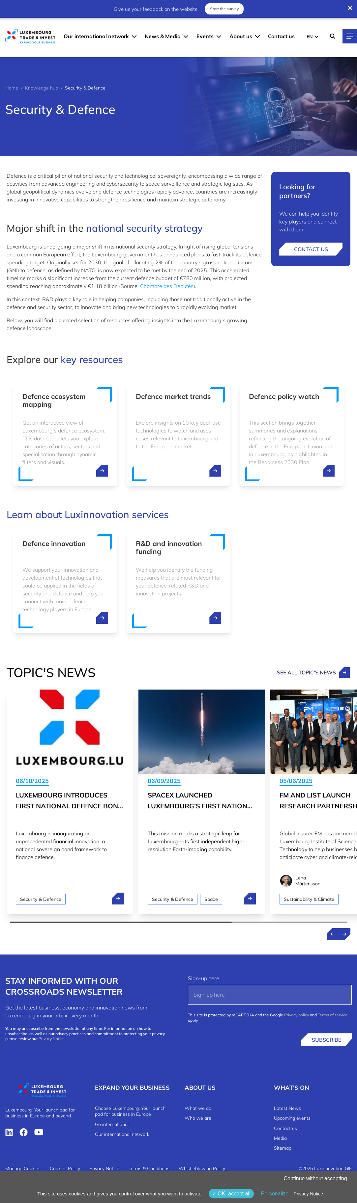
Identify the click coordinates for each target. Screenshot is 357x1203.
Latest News (287, 1108)
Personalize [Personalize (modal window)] (275, 1193)
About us (240, 36)
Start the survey (224, 8)
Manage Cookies (23, 1168)
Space (211, 899)
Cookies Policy (65, 1168)
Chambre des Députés (166, 286)
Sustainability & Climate (309, 899)
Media (280, 1138)
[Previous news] (333, 934)
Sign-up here (203, 978)
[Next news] (344, 934)
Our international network (96, 36)
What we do (198, 1108)
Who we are (198, 1118)
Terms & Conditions (149, 1168)
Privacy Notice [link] (308, 1193)
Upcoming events (292, 1118)
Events (205, 36)
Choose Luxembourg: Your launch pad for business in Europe (130, 1111)
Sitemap (282, 1148)
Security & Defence (40, 899)
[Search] (332, 36)
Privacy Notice (52, 1038)
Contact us (281, 36)
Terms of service (332, 1014)
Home (11, 88)
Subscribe (326, 1039)
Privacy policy (296, 1014)
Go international (112, 1124)
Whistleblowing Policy (202, 1168)
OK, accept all (231, 1193)
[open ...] (102, 471)
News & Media (163, 36)
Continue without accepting (318, 1178)
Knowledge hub (41, 88)
